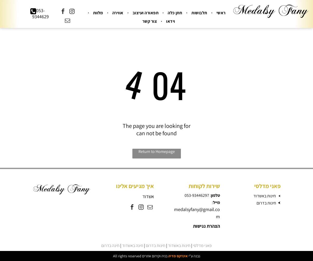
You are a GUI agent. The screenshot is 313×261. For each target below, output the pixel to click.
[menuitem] (220, 13)
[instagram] (72, 12)
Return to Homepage (156, 151)
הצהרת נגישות (206, 226)
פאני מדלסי (202, 245)
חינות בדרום (266, 203)
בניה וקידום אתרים (154, 256)
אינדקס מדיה (178, 256)
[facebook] (63, 12)
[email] (67, 21)
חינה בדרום (110, 245)
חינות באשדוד (264, 196)
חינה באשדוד (132, 245)
